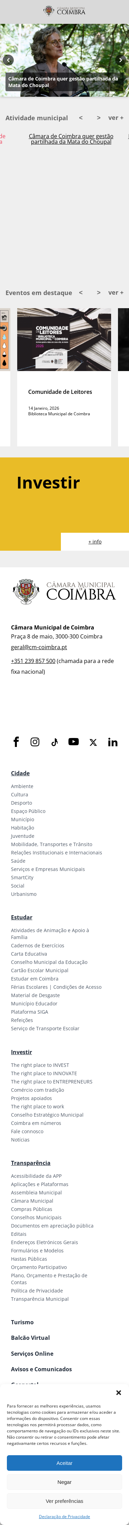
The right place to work (37, 1106)
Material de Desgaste (35, 995)
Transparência (31, 1163)
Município (22, 819)
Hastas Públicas (29, 1259)
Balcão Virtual (30, 1338)
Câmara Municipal (32, 1200)
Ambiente (22, 786)
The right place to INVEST (40, 1065)
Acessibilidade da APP (36, 1176)
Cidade (20, 773)
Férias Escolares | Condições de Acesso (56, 987)
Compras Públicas (31, 1209)
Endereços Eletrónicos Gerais (44, 1242)
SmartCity (22, 877)
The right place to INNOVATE (44, 1073)
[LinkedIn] (113, 742)
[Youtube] (73, 742)
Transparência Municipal (40, 1299)
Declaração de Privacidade (64, 1516)
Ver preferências (64, 1501)
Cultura (19, 794)
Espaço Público (28, 811)
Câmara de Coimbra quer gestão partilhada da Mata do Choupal (63, 81)
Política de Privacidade (37, 1290)
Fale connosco (27, 1131)
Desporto (21, 802)
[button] (118, 1392)
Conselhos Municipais (36, 1217)
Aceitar (64, 1463)
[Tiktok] (54, 742)
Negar (64, 1482)
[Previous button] (8, 60)
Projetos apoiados (31, 1098)
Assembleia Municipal (36, 1192)
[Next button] (120, 60)
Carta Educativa (29, 953)
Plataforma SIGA (29, 1011)
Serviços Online (32, 1353)
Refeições (22, 1020)
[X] (93, 742)
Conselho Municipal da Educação (49, 962)
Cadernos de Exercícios (37, 945)
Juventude (22, 836)
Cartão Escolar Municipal (39, 970)
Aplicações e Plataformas (39, 1184)
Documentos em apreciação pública (52, 1225)
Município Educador (34, 1003)
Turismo (22, 1322)
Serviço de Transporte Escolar (45, 1028)
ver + (115, 117)
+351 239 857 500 (33, 661)
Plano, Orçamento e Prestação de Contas (49, 1279)
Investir (21, 1052)
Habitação (22, 827)
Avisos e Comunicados (41, 1369)
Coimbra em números (36, 1123)
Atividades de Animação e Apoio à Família (50, 933)
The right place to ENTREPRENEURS (52, 1081)
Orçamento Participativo (39, 1267)
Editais (18, 1234)
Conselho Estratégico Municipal (47, 1114)
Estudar (21, 917)
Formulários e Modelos (37, 1250)
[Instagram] (35, 742)
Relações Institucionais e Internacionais (56, 852)
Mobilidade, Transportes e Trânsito (51, 844)
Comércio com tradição (37, 1090)
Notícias (20, 1139)
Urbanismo (23, 894)
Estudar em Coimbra (34, 978)
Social (17, 885)
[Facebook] (16, 742)
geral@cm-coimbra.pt (39, 647)
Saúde (18, 861)
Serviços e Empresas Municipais (48, 869)
